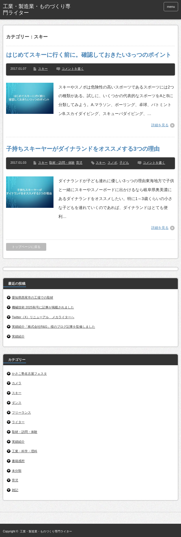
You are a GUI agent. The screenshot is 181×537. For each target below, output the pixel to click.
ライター (18, 422)
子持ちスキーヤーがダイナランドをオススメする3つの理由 (83, 149)
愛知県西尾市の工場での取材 (32, 297)
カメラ (16, 383)
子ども (124, 162)
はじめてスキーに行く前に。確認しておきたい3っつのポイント (88, 55)
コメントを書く (73, 68)
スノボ (112, 162)
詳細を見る (160, 125)
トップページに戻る (26, 246)
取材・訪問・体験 (62, 162)
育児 (79, 162)
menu (171, 6)
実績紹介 (18, 336)
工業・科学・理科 (24, 451)
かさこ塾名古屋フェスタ (29, 373)
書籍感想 (18, 461)
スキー (43, 68)
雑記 (15, 490)
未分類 (16, 470)
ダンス (16, 402)
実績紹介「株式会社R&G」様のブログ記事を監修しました (53, 326)
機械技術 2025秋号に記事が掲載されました (43, 307)
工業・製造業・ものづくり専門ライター (46, 531)
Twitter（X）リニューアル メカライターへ (43, 317)
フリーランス (21, 412)
